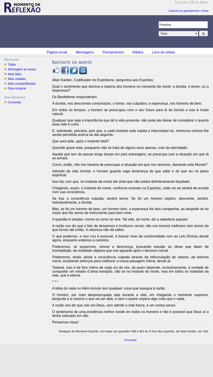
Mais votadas (17, 79)
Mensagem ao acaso (22, 69)
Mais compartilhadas (22, 83)
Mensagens (85, 52)
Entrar (205, 10)
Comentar (14, 102)
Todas (12, 64)
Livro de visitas (163, 52)
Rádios (138, 52)
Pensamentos (113, 52)
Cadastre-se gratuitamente (183, 10)
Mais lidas (14, 74)
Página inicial (57, 52)
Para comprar (17, 88)
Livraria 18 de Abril (192, 2)
